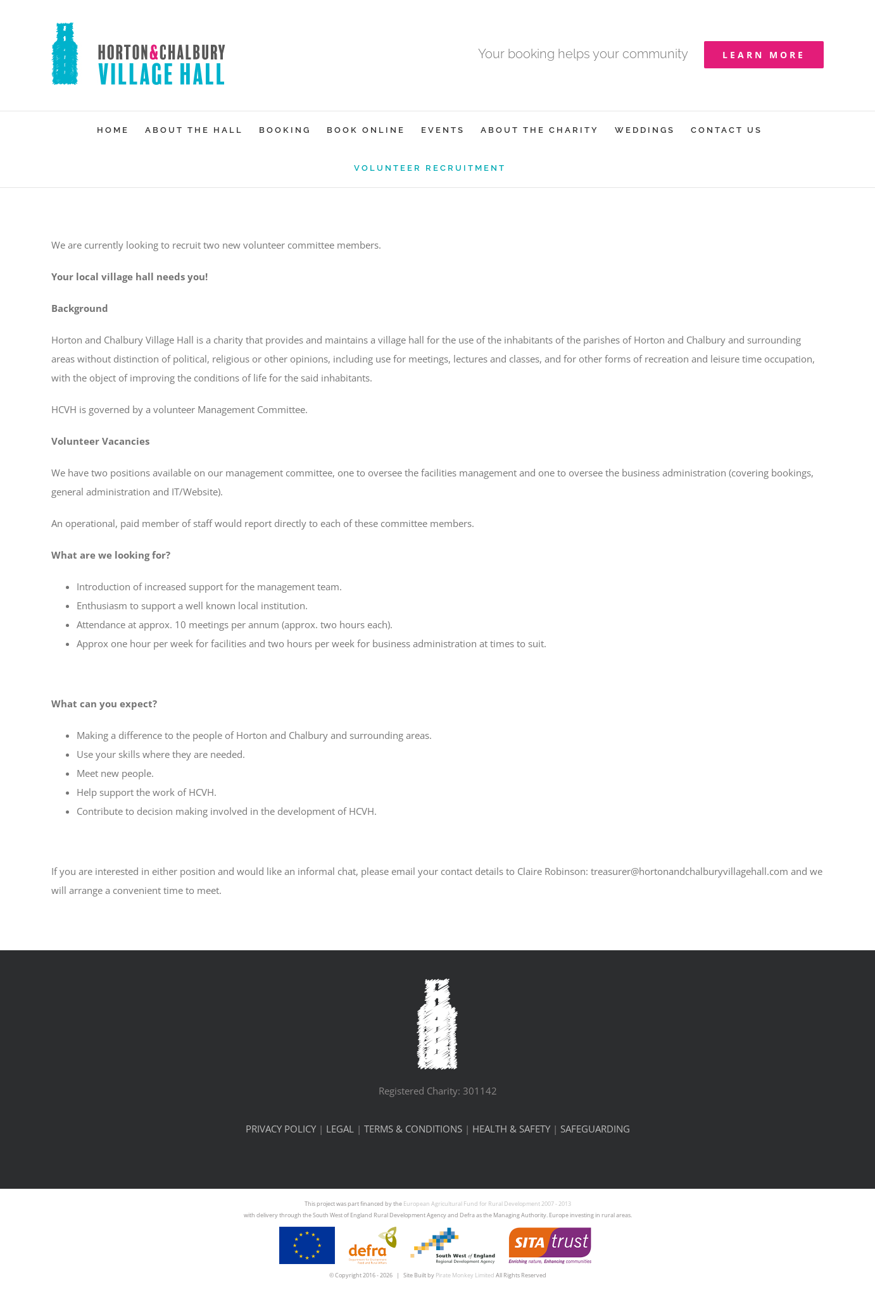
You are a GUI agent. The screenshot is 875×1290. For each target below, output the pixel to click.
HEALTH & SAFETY (511, 1128)
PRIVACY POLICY (281, 1128)
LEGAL (340, 1128)
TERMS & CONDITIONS (413, 1128)
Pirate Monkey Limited (465, 1275)
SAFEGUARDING (595, 1128)
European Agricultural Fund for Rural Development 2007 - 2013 (487, 1204)
